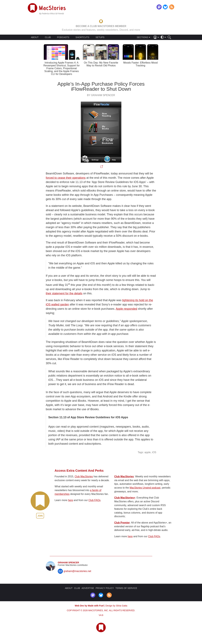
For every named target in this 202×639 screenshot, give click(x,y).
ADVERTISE (88, 588)
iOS (154, 452)
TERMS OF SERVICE (126, 588)
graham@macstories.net (77, 571)
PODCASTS (63, 37)
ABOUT (35, 37)
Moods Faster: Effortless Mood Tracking (140, 64)
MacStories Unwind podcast (145, 487)
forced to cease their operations (66, 177)
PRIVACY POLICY (105, 588)
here (70, 500)
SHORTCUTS (82, 37)
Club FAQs (95, 500)
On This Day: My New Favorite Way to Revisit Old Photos (101, 64)
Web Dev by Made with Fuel (89, 605)
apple (147, 452)
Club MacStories (84, 476)
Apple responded (126, 308)
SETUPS (99, 37)
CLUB (48, 37)
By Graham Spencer (101, 95)
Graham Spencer (68, 562)
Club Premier (122, 522)
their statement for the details (64, 293)
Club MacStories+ (124, 497)
